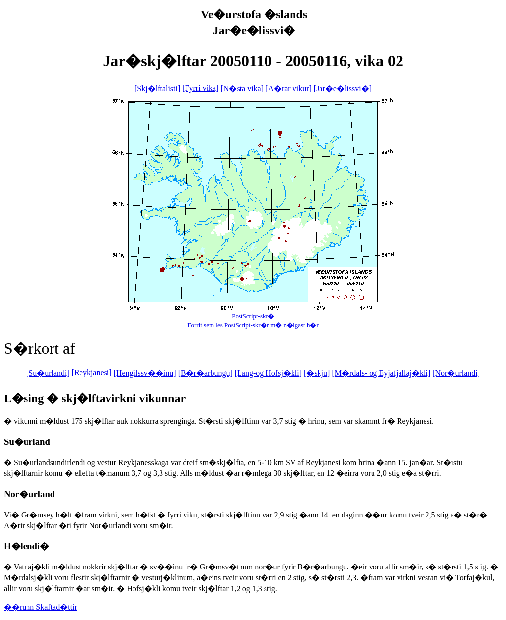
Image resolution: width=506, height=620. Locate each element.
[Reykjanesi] (92, 372)
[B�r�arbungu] (205, 373)
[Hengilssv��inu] (145, 373)
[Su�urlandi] (48, 373)
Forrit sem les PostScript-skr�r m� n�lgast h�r (253, 325)
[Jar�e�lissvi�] (343, 88)
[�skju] (317, 373)
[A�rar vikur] (289, 88)
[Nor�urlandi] (456, 373)
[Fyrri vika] (200, 88)
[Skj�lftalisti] (157, 88)
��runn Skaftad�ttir (40, 607)
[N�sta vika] (242, 88)
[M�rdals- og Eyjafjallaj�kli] (381, 373)
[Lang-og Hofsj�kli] (268, 373)
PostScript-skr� (253, 316)
